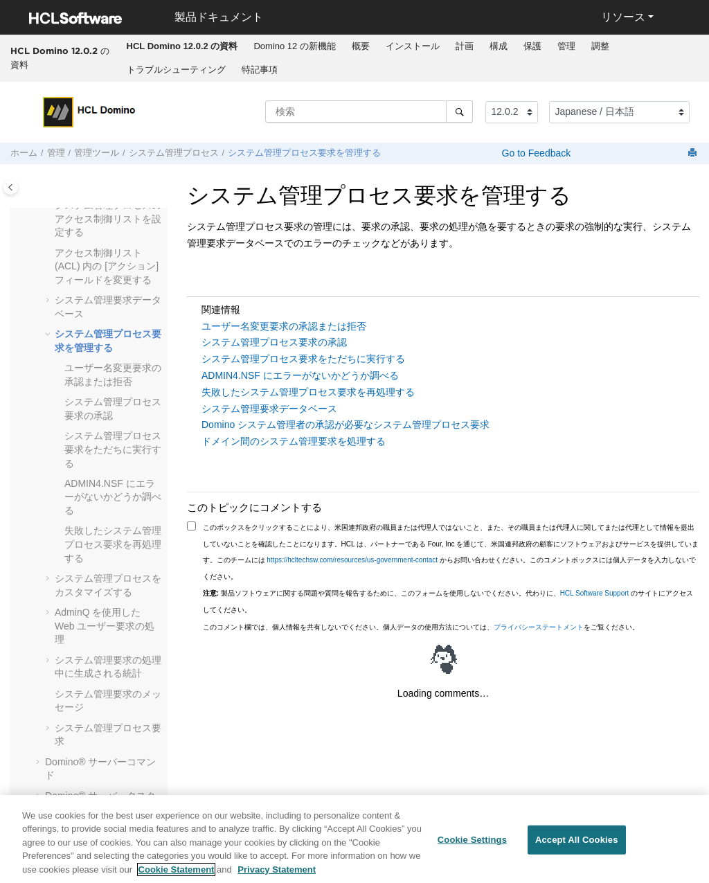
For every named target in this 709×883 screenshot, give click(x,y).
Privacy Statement (276, 875)
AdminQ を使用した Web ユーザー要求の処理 (104, 626)
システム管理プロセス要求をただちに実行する (112, 449)
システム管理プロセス (174, 153)
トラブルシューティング (176, 69)
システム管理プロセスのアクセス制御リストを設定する (108, 218)
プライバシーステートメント (539, 627)
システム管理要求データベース (269, 408)
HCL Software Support (594, 593)
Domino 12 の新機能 (294, 46)
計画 (465, 46)
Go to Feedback (535, 153)
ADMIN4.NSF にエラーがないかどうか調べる (112, 497)
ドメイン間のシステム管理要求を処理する (293, 441)
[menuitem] (182, 46)
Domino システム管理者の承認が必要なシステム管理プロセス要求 (345, 424)
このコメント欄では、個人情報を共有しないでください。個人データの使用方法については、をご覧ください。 (421, 627)
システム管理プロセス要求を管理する (304, 153)
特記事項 (260, 69)
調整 (600, 46)
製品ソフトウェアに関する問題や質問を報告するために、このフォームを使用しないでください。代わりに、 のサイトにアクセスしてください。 (448, 601)
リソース (623, 17)
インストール (413, 46)
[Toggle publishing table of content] (10, 187)
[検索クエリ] (369, 111)
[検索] (459, 111)
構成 (499, 46)
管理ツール (96, 153)
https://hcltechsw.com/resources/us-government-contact (352, 560)
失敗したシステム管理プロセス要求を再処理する (112, 544)
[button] (49, 253)
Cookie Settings (472, 845)
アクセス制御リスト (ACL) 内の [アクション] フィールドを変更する (107, 266)
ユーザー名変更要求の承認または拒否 (283, 326)
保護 (532, 46)
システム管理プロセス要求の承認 (274, 342)
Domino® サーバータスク (100, 795)
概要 (361, 46)
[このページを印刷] (694, 153)
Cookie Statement (176, 875)
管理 (566, 46)
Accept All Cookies (576, 845)
